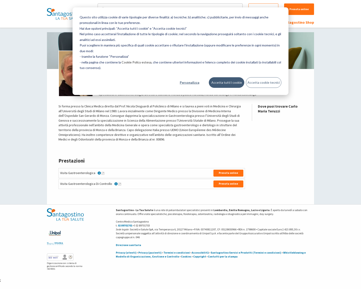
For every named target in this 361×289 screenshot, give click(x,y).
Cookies (186, 256)
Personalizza (189, 82)
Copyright (199, 256)
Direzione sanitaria (128, 245)
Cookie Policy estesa (136, 62)
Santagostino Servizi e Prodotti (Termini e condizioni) (246, 252)
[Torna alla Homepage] (64, 13)
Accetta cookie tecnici (263, 82)
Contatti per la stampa (223, 256)
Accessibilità (200, 252)
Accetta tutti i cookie (226, 82)
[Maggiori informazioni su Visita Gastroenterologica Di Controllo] (119, 184)
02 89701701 (125, 225)
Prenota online (299, 9)
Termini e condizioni (176, 252)
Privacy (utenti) (126, 252)
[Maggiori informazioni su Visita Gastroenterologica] (103, 173)
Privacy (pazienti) (150, 252)
